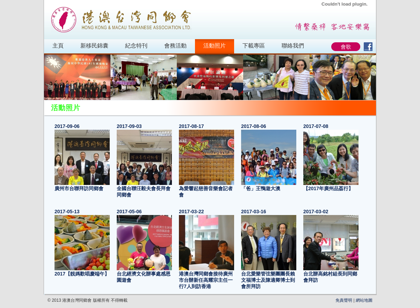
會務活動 (175, 46)
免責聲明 (343, 300)
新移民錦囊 (94, 46)
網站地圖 (364, 300)
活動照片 (214, 46)
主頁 (58, 46)
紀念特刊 (136, 46)
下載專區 (253, 46)
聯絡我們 (293, 46)
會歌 (346, 47)
